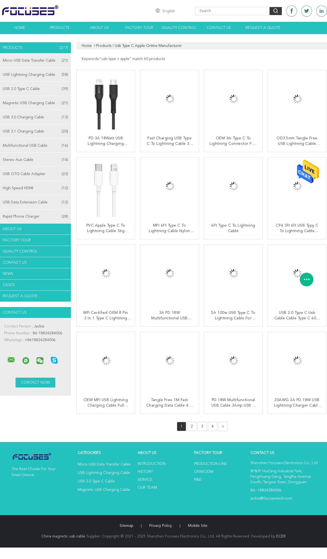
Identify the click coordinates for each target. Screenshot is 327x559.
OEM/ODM (203, 472)
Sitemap (126, 526)
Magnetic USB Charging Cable (35, 103)
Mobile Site (197, 526)
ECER (281, 536)
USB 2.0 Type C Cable (35, 89)
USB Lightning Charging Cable (35, 74)
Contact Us (219, 28)
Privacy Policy (160, 526)
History (145, 472)
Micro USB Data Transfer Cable (35, 60)
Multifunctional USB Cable (35, 145)
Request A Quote (263, 28)
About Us (99, 28)
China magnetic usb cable (63, 536)
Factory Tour (139, 28)
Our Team (147, 487)
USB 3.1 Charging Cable (35, 131)
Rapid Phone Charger (35, 216)
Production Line (210, 464)
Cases (9, 285)
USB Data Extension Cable (35, 202)
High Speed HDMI (35, 188)
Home (19, 28)
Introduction (152, 464)
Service (145, 480)
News (8, 274)
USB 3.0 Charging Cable (35, 117)
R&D (198, 480)
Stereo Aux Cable (35, 160)
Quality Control (179, 28)
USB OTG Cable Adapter (35, 174)
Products (59, 28)
